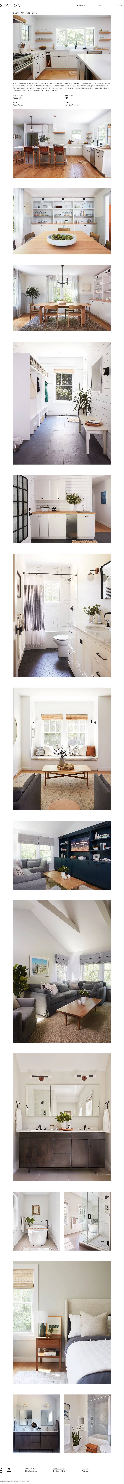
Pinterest (85, 1471)
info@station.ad (31, 1471)
